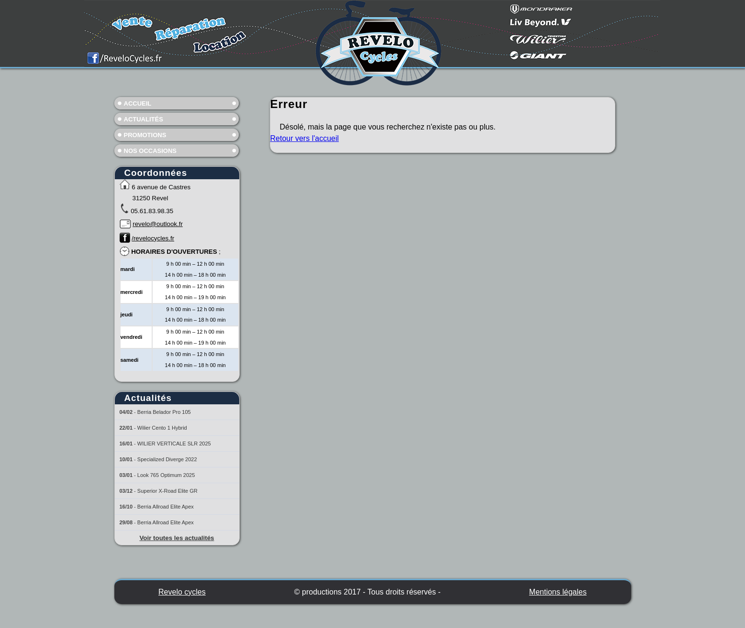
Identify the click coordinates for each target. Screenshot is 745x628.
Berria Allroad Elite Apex (165, 506)
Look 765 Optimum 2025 (166, 475)
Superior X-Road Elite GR (167, 491)
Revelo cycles (182, 592)
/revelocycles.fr (153, 238)
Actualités (143, 119)
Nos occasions (150, 150)
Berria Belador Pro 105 (164, 412)
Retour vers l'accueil (304, 138)
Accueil (138, 103)
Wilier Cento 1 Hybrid (162, 428)
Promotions (145, 135)
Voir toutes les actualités (176, 537)
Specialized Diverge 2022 (167, 459)
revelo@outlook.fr (158, 223)
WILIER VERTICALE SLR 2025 (174, 443)
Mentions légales (558, 592)
